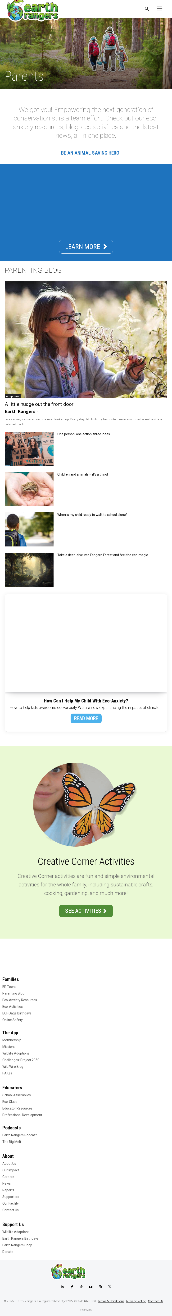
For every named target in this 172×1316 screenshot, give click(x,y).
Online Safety (12, 1020)
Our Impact (10, 1170)
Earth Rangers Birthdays (20, 1238)
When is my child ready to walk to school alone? (92, 515)
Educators (12, 1088)
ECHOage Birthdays (17, 1013)
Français (86, 1309)
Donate (7, 1252)
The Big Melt (11, 1142)
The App (10, 1033)
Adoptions (12, 396)
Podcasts (11, 1128)
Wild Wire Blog (12, 1066)
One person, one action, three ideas (83, 434)
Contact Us (10, 1210)
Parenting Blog (13, 993)
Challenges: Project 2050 (20, 1060)
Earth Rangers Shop (17, 1245)
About (8, 1156)
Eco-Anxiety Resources (19, 1000)
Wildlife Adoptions (15, 1053)
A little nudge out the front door (39, 404)
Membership (11, 1040)
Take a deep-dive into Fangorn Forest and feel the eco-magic (102, 555)
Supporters (10, 1197)
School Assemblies (16, 1095)
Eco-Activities (12, 1007)
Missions (8, 1047)
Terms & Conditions (111, 1301)
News (6, 1183)
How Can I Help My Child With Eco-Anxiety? (86, 701)
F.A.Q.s (7, 1073)
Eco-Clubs (9, 1102)
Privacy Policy (136, 1301)
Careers (8, 1177)
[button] (147, 9)
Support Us (13, 1224)
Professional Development (22, 1115)
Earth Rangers (20, 411)
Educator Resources (17, 1108)
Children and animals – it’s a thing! (82, 474)
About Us (9, 1163)
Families (10, 979)
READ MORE (86, 718)
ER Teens (9, 987)
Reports (8, 1190)
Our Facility (10, 1203)
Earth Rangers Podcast (19, 1135)
